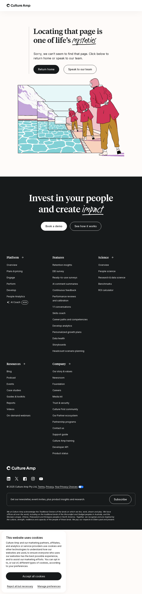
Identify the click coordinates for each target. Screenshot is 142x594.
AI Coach (13, 302)
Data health (59, 338)
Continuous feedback (64, 290)
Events (10, 384)
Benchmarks (105, 283)
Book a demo (53, 226)
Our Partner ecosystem (65, 415)
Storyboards (59, 344)
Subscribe (120, 499)
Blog (9, 371)
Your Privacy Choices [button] (66, 486)
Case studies (14, 390)
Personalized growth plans (67, 332)
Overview (12, 265)
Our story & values (62, 371)
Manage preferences (49, 586)
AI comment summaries (65, 283)
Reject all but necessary (20, 586)
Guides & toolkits (16, 396)
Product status (60, 453)
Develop (11, 290)
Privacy (50, 486)
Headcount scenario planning (68, 351)
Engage (11, 277)
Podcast (11, 377)
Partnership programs (64, 421)
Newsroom (59, 377)
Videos (10, 409)
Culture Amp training (63, 440)
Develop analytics (62, 325)
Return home (46, 69)
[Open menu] (133, 5)
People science (107, 271)
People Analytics (16, 296)
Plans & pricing (15, 271)
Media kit (57, 396)
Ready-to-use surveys (65, 277)
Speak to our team (80, 69)
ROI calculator (105, 290)
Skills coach (59, 313)
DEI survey (58, 271)
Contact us (58, 428)
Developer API (60, 447)
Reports (11, 403)
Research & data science (111, 277)
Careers (57, 390)
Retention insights (62, 265)
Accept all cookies (34, 576)
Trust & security (61, 403)
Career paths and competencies (70, 319)
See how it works (86, 226)
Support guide (60, 434)
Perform (11, 283)
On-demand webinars (19, 415)
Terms (41, 486)
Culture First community (65, 409)
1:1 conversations (62, 306)
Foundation (59, 384)
